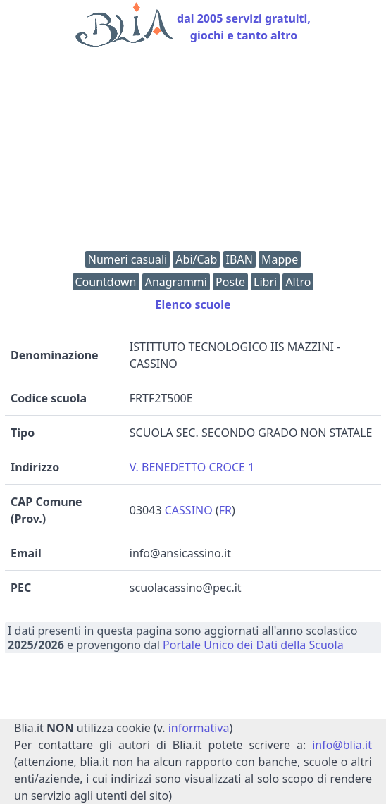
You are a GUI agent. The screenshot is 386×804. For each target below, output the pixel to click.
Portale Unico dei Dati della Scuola (253, 645)
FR (225, 510)
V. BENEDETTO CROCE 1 (192, 467)
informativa (199, 728)
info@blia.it (342, 745)
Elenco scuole (192, 304)
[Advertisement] (193, 152)
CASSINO (189, 510)
